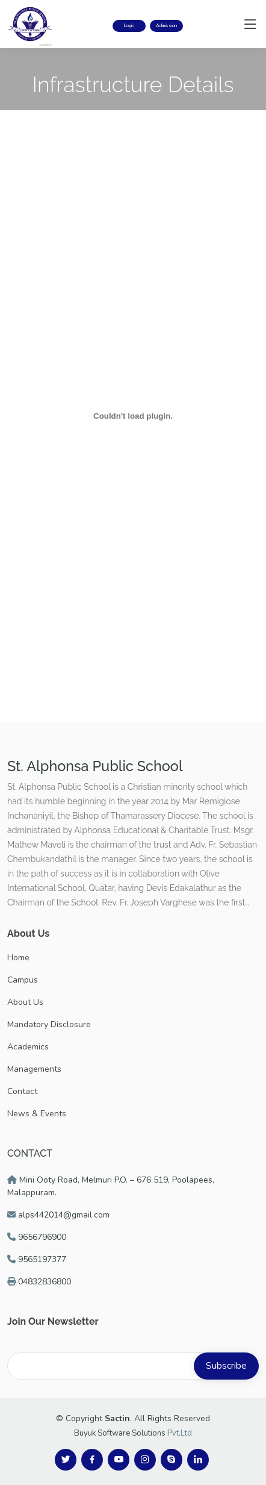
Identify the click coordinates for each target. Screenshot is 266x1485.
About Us (25, 1002)
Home (18, 957)
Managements (34, 1069)
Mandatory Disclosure (49, 1024)
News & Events (36, 1113)
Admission (166, 25)
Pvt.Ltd (179, 1433)
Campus (22, 980)
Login (128, 25)
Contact (22, 1091)
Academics (28, 1046)
